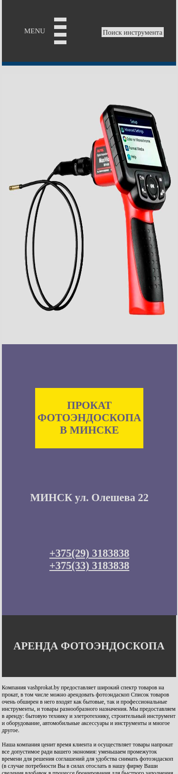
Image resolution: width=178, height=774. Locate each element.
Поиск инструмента (133, 32)
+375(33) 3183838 (89, 565)
